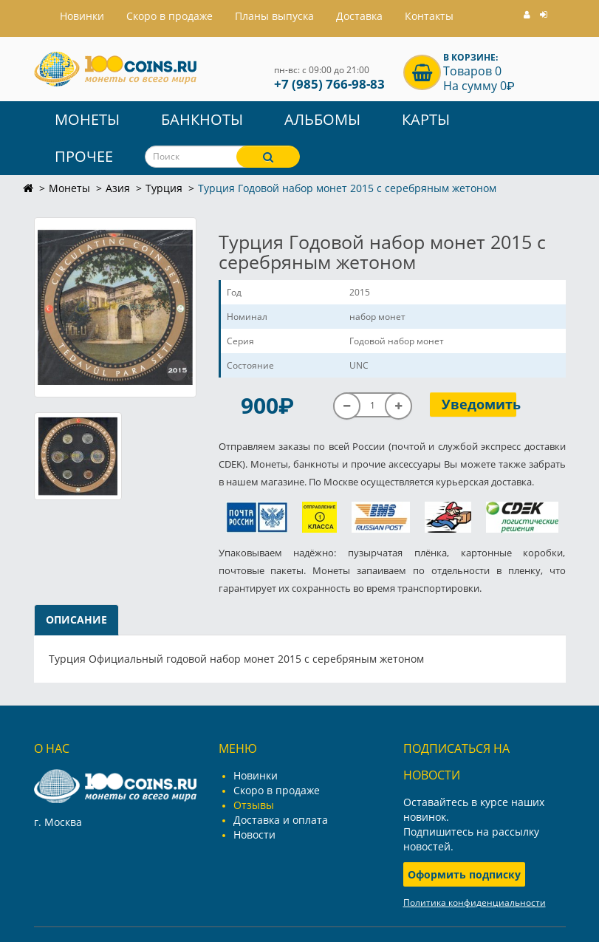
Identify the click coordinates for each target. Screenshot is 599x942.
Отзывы (253, 805)
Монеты (87, 119)
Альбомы (322, 119)
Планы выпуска (274, 16)
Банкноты (202, 119)
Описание (76, 619)
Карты (426, 119)
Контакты (429, 16)
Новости (254, 834)
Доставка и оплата (280, 820)
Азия (118, 188)
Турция (164, 188)
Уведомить (479, 404)
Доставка (359, 16)
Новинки (255, 775)
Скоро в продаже (169, 16)
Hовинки (82, 16)
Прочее (84, 156)
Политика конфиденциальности (474, 902)
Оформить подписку (464, 874)
